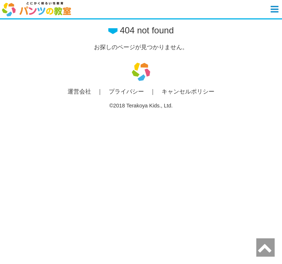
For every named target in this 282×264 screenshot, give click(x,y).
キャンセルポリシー (188, 91)
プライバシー (126, 91)
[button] (275, 9)
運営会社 (79, 91)
